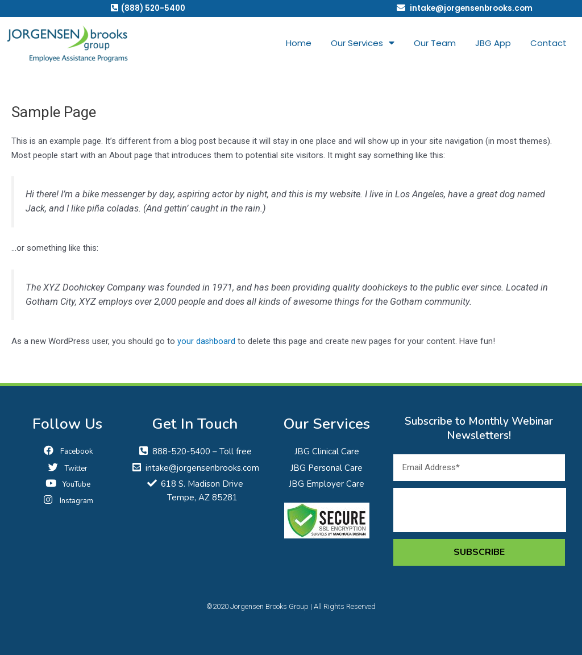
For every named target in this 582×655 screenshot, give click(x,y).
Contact (548, 43)
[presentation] (479, 510)
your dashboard (206, 342)
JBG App (493, 43)
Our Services (362, 44)
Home (298, 43)
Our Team (435, 43)
